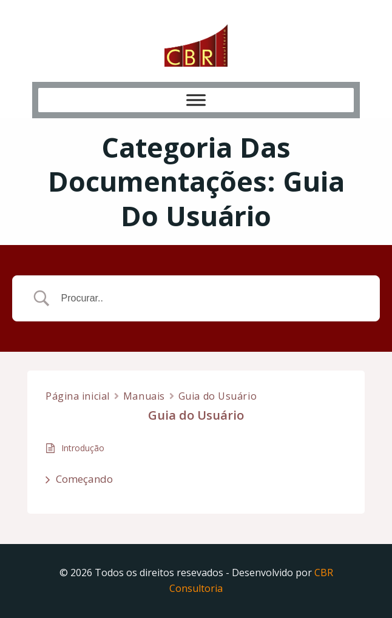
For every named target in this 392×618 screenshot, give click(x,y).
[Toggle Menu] (196, 100)
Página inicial (78, 396)
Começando (84, 479)
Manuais (144, 396)
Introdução (82, 448)
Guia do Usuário (217, 396)
